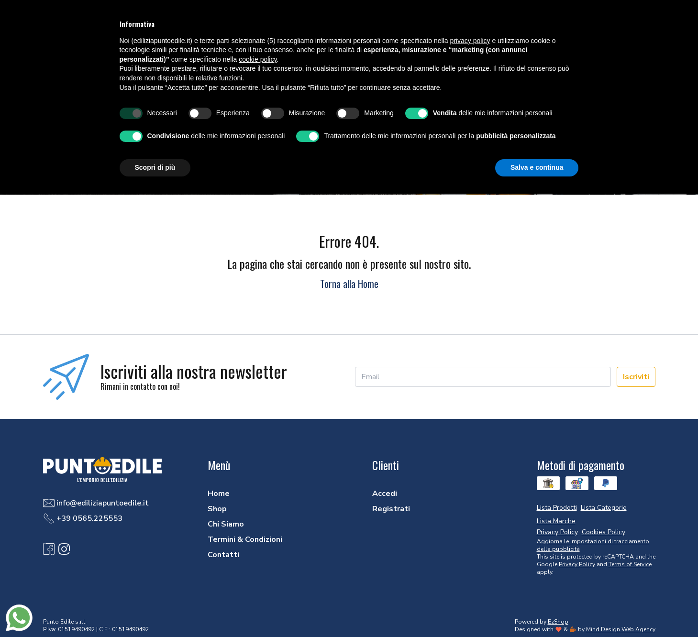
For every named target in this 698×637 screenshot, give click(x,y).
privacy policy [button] (470, 40)
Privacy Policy (577, 564)
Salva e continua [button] (536, 167)
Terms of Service (630, 564)
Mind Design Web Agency (620, 629)
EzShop (558, 622)
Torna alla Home (349, 283)
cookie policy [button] (258, 59)
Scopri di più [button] (155, 167)
